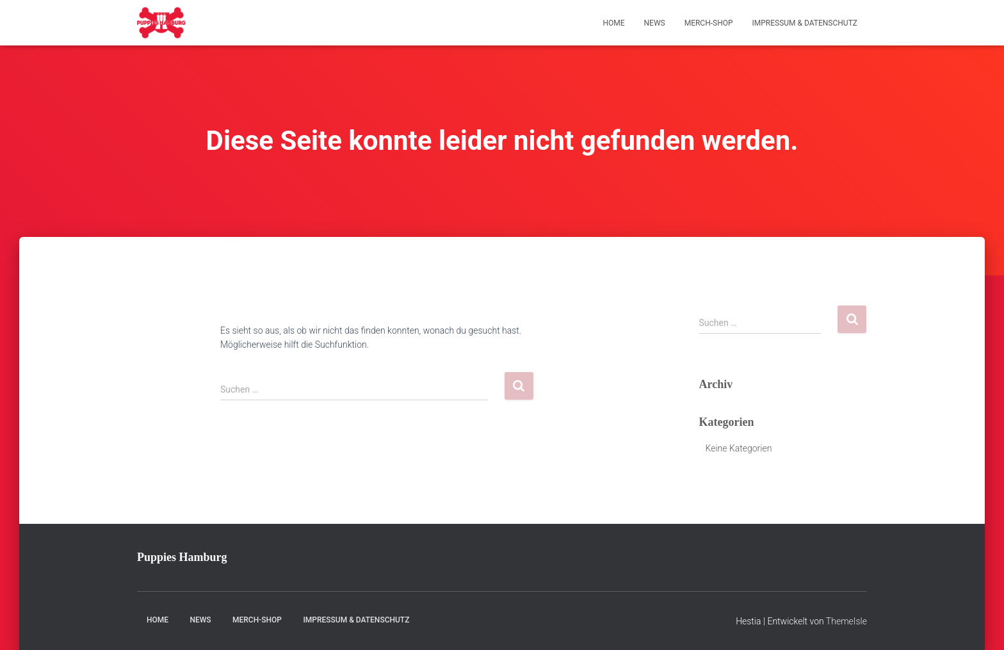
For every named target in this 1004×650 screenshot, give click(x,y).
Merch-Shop (708, 23)
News (654, 23)
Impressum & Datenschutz (804, 23)
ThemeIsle (846, 621)
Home (613, 23)
